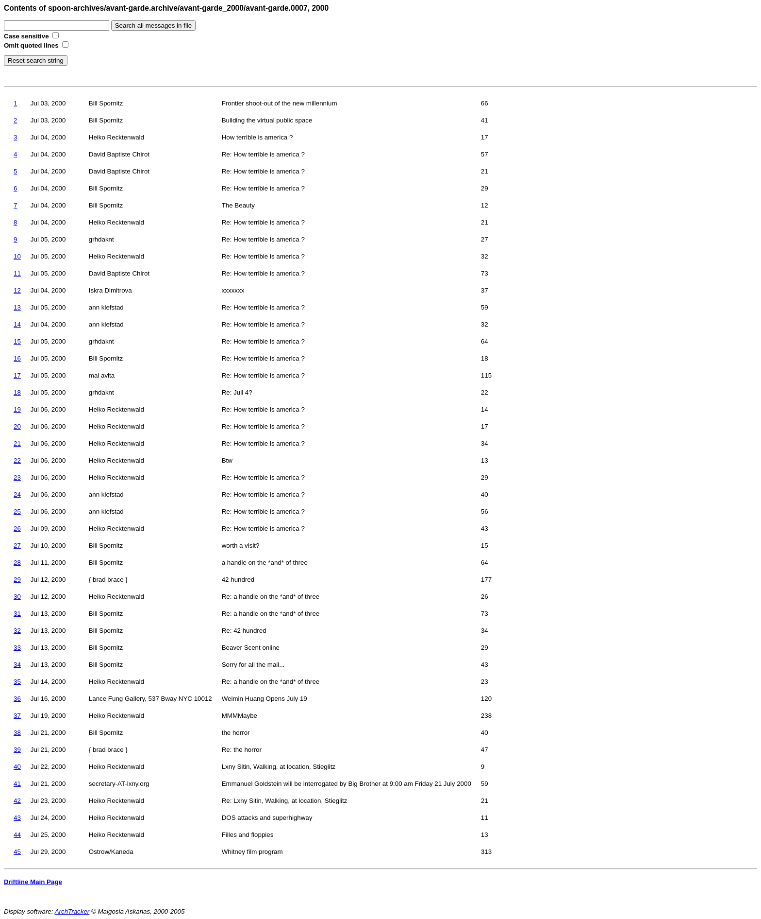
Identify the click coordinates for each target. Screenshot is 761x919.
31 (17, 613)
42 (17, 800)
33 (17, 647)
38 (17, 732)
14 (17, 324)
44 (17, 834)
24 (17, 494)
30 (17, 596)
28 (17, 562)
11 (17, 273)
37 (17, 715)
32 (17, 630)
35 (17, 681)
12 (17, 290)
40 (17, 766)
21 (17, 443)
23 (17, 477)
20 (17, 426)
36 (17, 698)
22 (17, 460)
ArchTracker (72, 911)
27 (17, 545)
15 (17, 341)
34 (17, 664)
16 (17, 358)
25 (17, 511)
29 (17, 579)
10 (17, 256)
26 (17, 528)
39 (17, 749)
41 (17, 783)
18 (17, 392)
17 (17, 375)
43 (17, 817)
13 (17, 307)
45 (17, 851)
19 (17, 409)
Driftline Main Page (33, 881)
